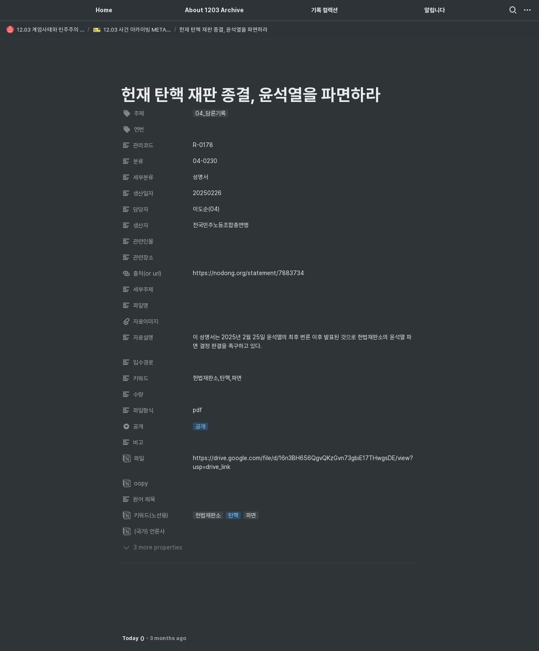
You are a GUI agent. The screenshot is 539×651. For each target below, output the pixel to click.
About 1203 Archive (214, 10)
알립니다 (434, 10)
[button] (513, 10)
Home (104, 10)
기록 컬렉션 (324, 10)
